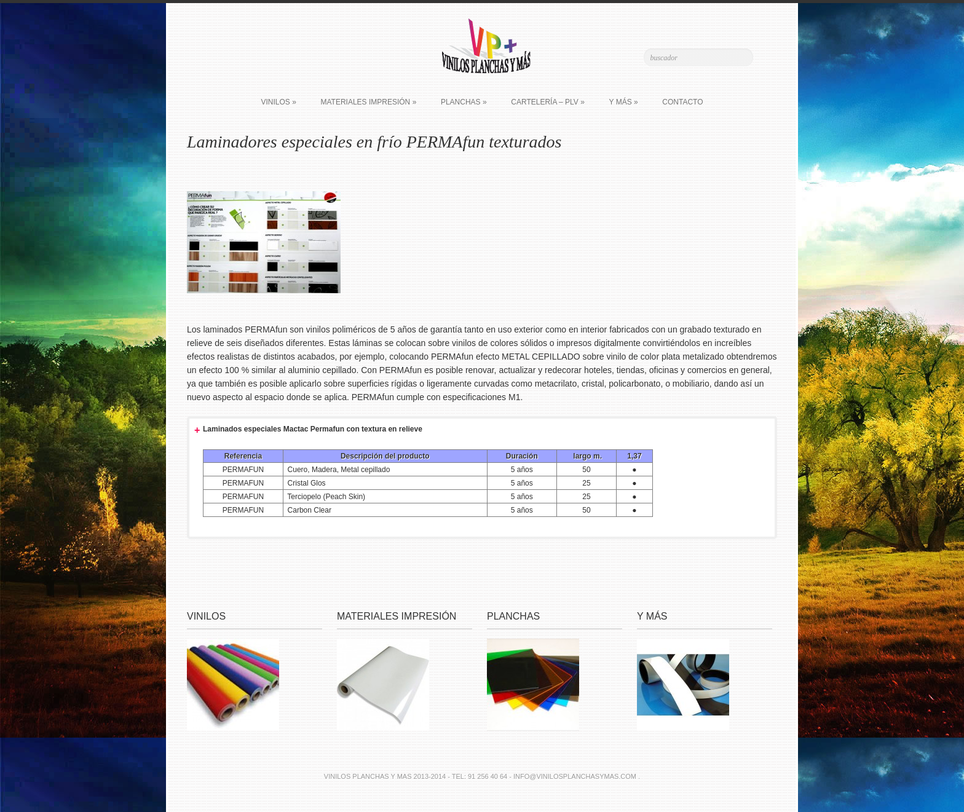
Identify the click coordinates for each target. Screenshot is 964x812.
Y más (623, 102)
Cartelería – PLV (548, 102)
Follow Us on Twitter (246, 56)
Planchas (464, 102)
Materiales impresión (368, 102)
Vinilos (278, 102)
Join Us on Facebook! (264, 56)
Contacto (682, 102)
